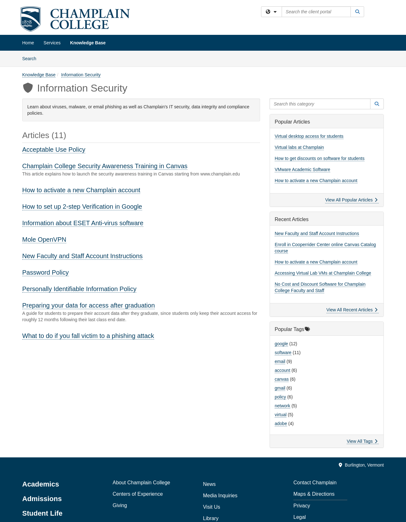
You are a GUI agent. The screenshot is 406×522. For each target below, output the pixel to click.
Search (31, 58)
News (209, 484)
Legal (299, 517)
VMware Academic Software (302, 169)
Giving (120, 505)
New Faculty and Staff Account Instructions (82, 255)
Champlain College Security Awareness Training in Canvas (104, 165)
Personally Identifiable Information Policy (79, 288)
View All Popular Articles (351, 199)
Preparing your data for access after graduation (88, 305)
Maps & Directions (314, 494)
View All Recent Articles (351, 309)
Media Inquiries (220, 495)
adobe (281, 423)
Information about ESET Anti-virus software (82, 223)
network (282, 405)
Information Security (81, 74)
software (283, 352)
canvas (282, 379)
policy (280, 396)
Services (52, 42)
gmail (280, 388)
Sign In (379, 12)
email (280, 361)
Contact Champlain (315, 482)
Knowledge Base (88, 42)
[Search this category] (320, 104)
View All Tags (362, 441)
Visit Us (211, 507)
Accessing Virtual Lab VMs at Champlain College (323, 273)
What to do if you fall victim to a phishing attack (88, 335)
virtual (280, 414)
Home (28, 42)
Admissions (42, 499)
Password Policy (45, 272)
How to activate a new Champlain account (81, 190)
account (282, 370)
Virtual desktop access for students (309, 136)
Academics (40, 484)
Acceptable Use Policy (53, 149)
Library (211, 518)
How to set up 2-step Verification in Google (82, 206)
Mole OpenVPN (44, 239)
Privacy (301, 505)
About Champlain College (141, 482)
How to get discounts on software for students (319, 158)
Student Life (42, 513)
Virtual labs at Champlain (299, 147)
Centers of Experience (138, 494)
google (281, 343)
